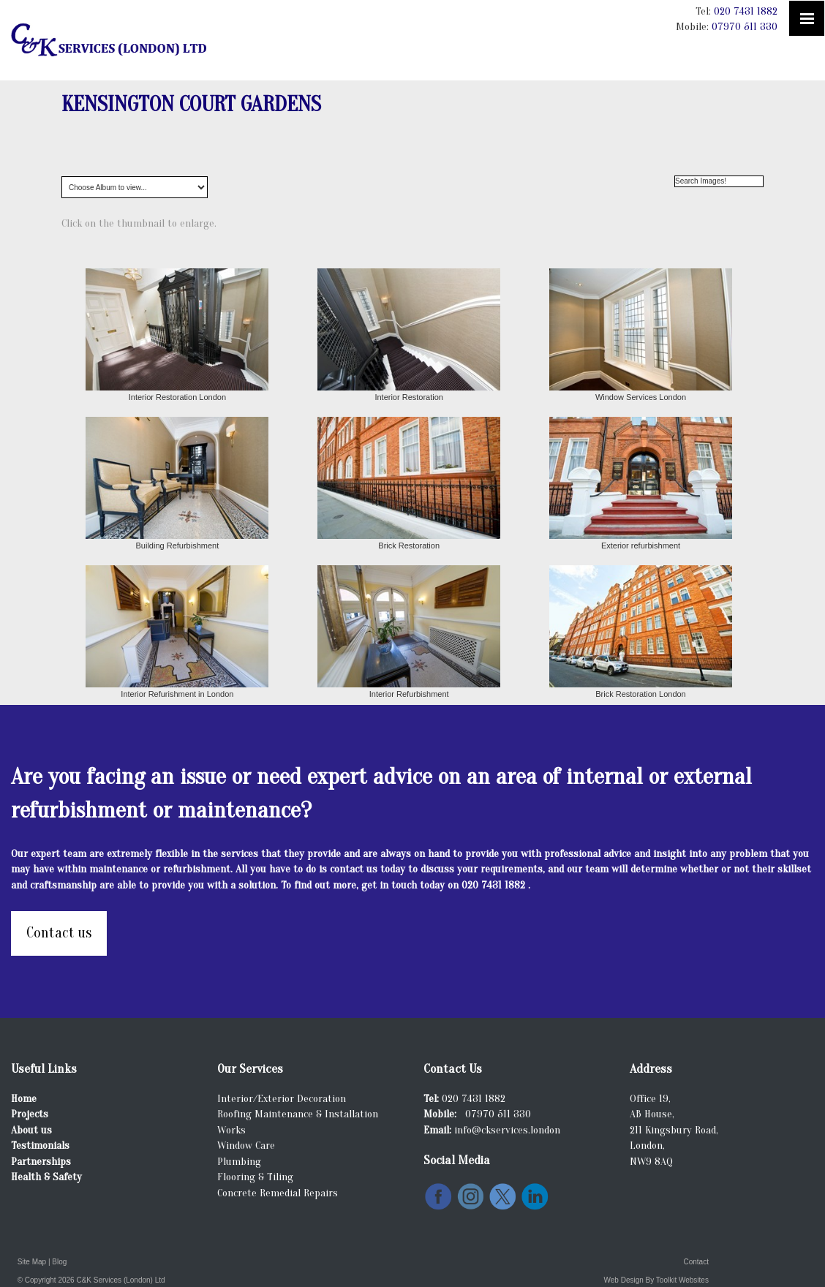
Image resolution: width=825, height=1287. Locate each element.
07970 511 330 (744, 26)
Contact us (58, 932)
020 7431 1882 (745, 11)
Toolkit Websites (682, 1280)
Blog (59, 1262)
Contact (695, 1262)
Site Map (32, 1262)
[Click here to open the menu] (806, 18)
